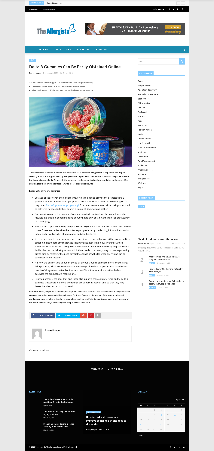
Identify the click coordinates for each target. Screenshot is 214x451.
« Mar (140, 435)
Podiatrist (142, 165)
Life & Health (144, 143)
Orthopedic (143, 156)
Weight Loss (83, 50)
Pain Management (146, 161)
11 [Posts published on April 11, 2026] (175, 415)
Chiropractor (144, 103)
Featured (142, 112)
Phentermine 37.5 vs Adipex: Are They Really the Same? (164, 258)
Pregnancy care (145, 170)
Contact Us (33, 9)
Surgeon (142, 174)
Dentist (141, 107)
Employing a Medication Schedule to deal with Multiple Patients (166, 283)
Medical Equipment (147, 147)
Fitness (141, 116)
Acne (140, 81)
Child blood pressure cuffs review (158, 239)
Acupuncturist (145, 85)
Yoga (68, 50)
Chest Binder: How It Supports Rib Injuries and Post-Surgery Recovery (62, 82)
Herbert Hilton (143, 243)
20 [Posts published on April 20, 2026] (141, 424)
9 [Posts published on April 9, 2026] (161, 415)
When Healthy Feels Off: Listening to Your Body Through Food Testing (62, 90)
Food (140, 121)
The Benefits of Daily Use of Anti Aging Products (59, 413)
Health (57, 50)
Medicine (43, 50)
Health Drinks (144, 138)
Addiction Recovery (147, 90)
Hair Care (142, 125)
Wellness (142, 183)
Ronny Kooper (35, 73)
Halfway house (145, 130)
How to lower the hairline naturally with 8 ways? (165, 270)
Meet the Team (48, 9)
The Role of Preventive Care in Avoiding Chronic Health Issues (58, 86)
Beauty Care (101, 50)
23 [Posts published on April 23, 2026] (161, 424)
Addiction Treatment (148, 94)
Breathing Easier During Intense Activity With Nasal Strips (58, 425)
